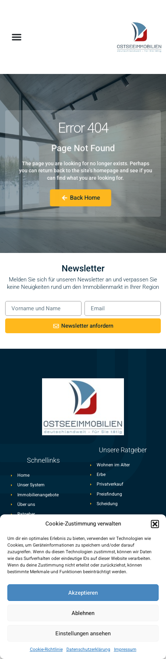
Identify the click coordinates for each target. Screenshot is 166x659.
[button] (155, 524)
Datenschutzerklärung (88, 649)
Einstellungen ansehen (83, 633)
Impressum (125, 649)
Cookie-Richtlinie (46, 649)
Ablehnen (83, 613)
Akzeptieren (83, 593)
